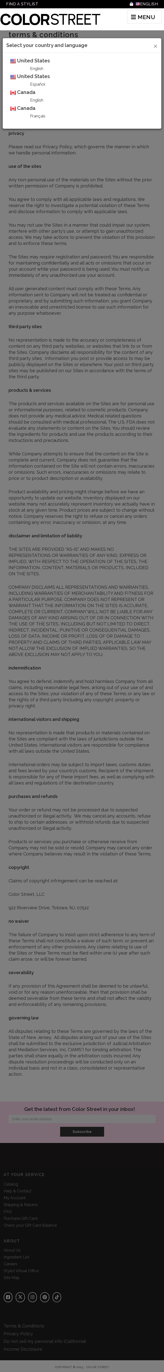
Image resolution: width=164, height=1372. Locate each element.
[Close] (155, 45)
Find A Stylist (22, 4)
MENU (143, 17)
